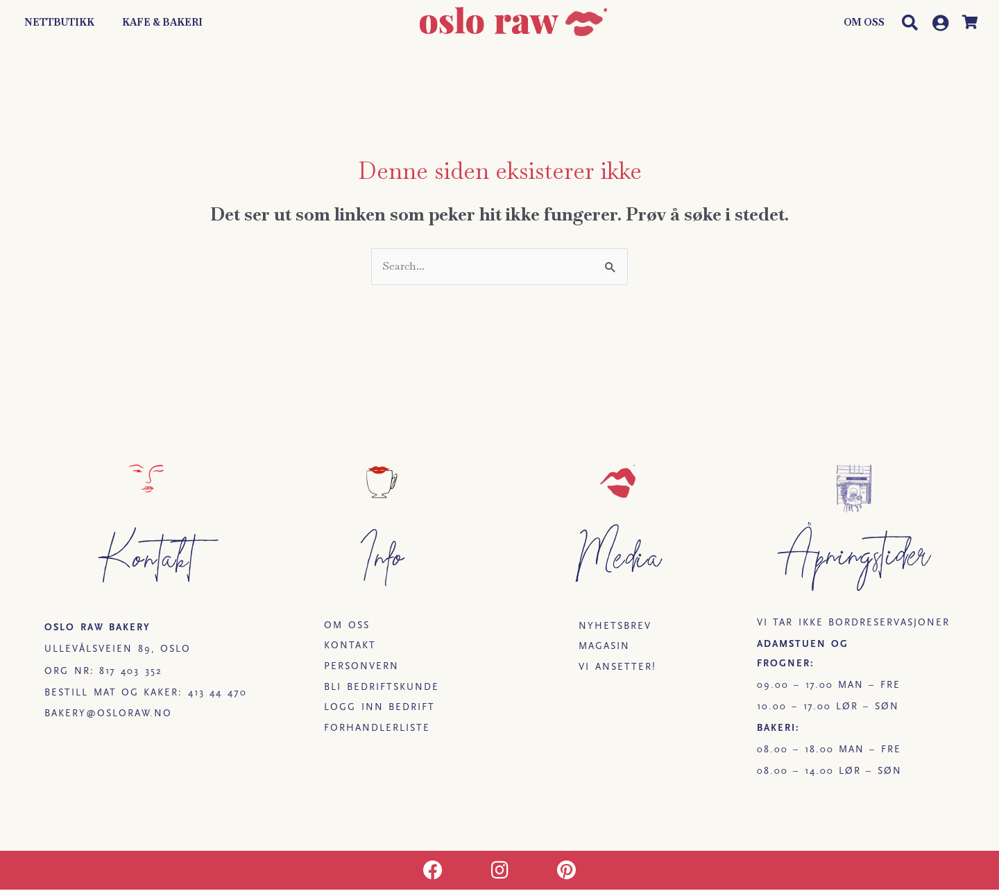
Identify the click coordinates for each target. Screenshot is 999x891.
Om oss (864, 22)
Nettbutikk (59, 22)
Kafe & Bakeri (162, 22)
